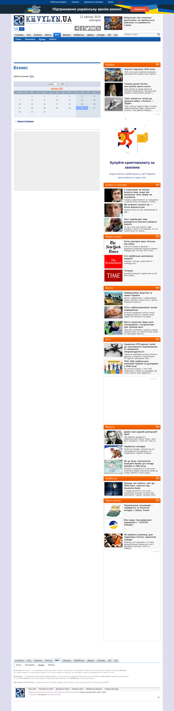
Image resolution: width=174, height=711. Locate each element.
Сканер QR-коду (111, 689)
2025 (61, 88)
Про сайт (32, 689)
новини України (41, 672)
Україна (75, 2)
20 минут (26, 670)
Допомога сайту (62, 689)
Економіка (30, 39)
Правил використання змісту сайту (93, 692)
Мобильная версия (94, 689)
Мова (110, 2)
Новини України (20, 692)
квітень (54, 88)
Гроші (18, 39)
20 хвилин (42, 694)
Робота (52, 39)
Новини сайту (77, 689)
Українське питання (93, 2)
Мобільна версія (58, 2)
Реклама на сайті (46, 689)
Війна (121, 2)
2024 (32, 76)
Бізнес (42, 39)
